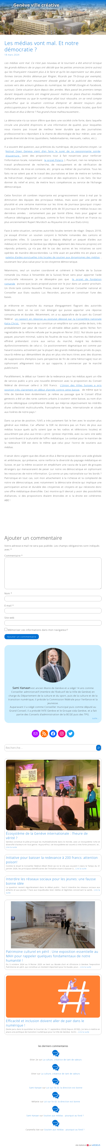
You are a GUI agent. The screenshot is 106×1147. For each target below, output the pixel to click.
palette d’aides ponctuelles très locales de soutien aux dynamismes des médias (53, 257)
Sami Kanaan (35, 1087)
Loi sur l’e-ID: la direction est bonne (64, 1087)
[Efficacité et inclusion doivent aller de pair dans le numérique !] (53, 997)
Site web (9, 617)
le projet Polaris (53, 160)
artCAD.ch (96, 1145)
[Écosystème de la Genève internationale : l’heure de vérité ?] (53, 796)
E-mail (9, 605)
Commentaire (13, 555)
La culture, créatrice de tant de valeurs (62, 1059)
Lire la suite (11, 847)
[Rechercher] (98, 748)
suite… (95, 718)
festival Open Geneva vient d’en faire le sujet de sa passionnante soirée (53, 151)
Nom (8, 593)
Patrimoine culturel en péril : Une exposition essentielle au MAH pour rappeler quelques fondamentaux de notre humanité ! (52, 956)
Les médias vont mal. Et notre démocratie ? (41, 46)
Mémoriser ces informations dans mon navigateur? (38, 629)
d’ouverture (13, 155)
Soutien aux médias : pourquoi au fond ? (64, 1115)
